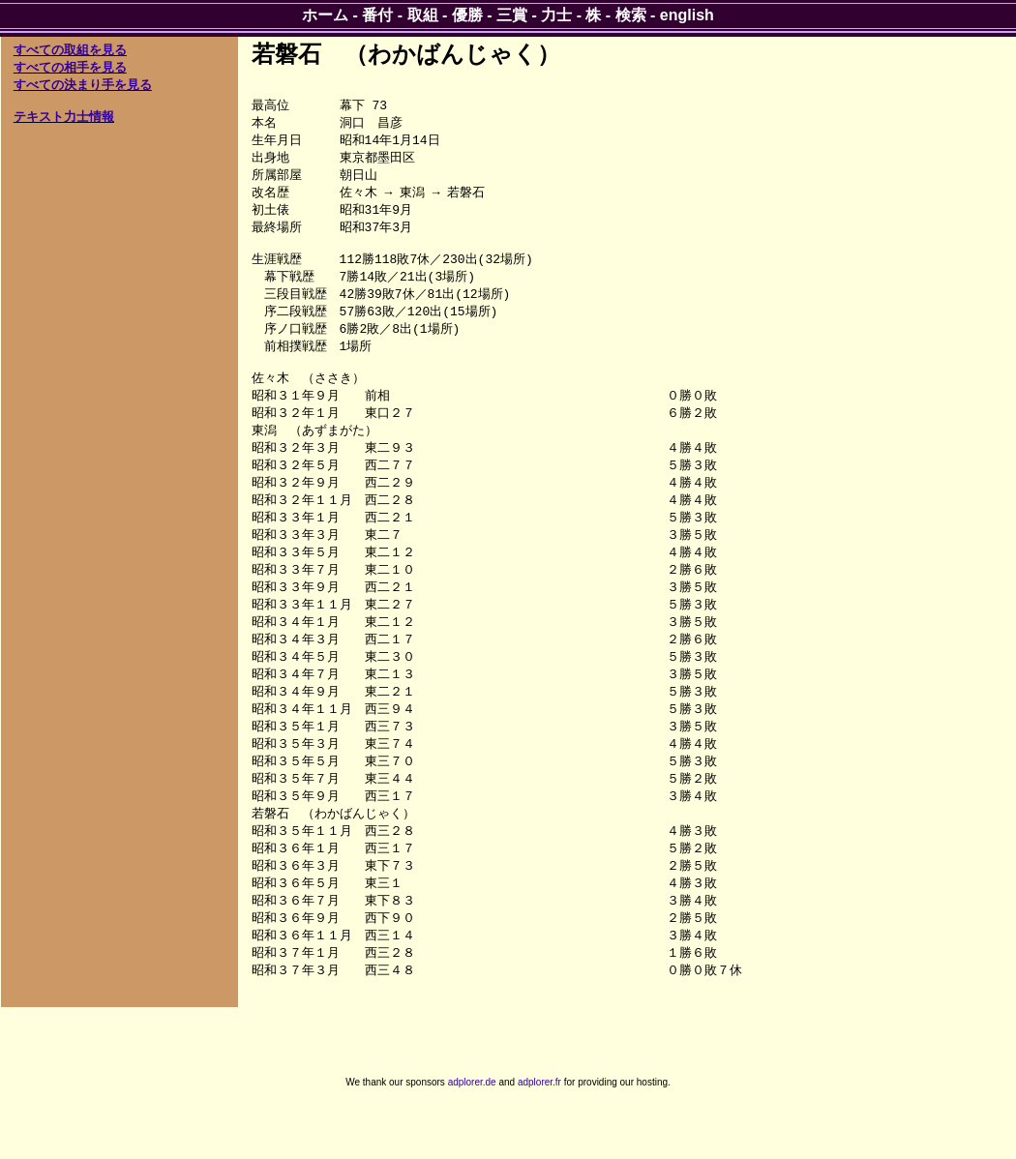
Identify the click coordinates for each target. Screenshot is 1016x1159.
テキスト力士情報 (64, 116)
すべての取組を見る (70, 50)
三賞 (511, 15)
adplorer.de (472, 1138)
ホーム (325, 15)
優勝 (467, 15)
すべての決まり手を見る (83, 84)
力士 (556, 15)
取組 (422, 15)
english (687, 15)
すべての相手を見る (70, 67)
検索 (630, 15)
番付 (377, 15)
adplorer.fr (539, 1138)
